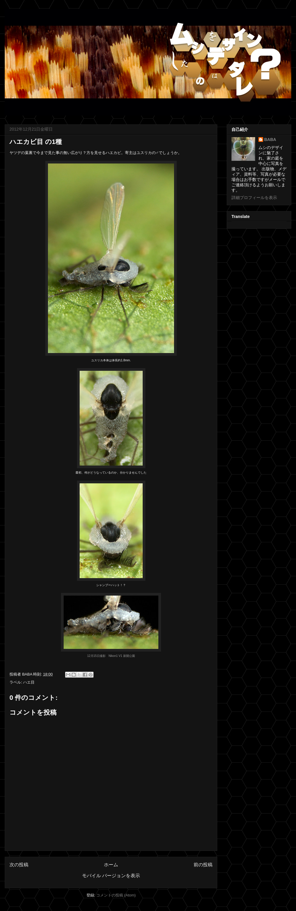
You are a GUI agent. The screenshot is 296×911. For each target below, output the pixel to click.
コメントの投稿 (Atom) (116, 895)
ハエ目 (29, 682)
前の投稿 (203, 864)
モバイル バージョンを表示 (111, 875)
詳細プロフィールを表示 (254, 197)
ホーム (111, 864)
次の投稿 (18, 864)
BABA (270, 139)
